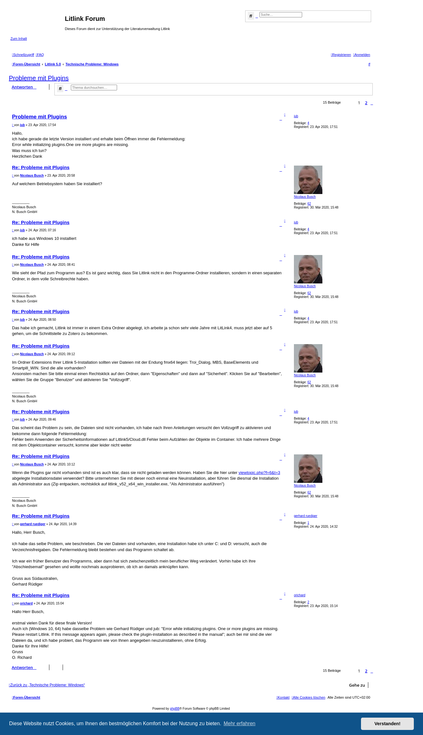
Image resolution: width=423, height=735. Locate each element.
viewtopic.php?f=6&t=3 (259, 472)
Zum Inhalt (18, 38)
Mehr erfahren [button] (240, 723)
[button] (371, 102)
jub (296, 116)
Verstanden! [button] (388, 723)
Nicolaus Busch (305, 196)
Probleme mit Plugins (39, 78)
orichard (299, 595)
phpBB (174, 708)
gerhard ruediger (305, 516)
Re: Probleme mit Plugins (41, 167)
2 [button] (366, 103)
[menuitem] (40, 55)
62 (309, 203)
